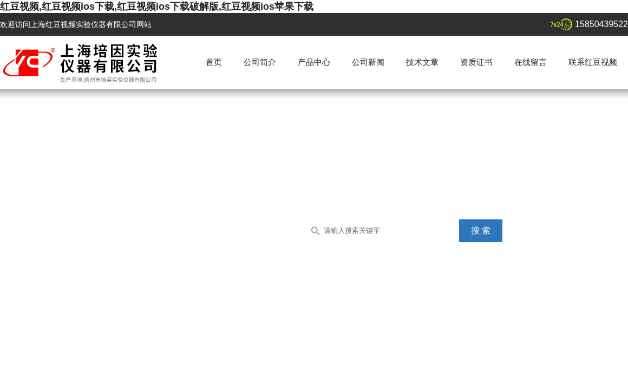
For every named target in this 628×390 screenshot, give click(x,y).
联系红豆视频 (592, 62)
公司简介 (260, 62)
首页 (214, 62)
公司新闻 (368, 62)
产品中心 (314, 62)
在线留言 (530, 62)
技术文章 (422, 62)
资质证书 (476, 62)
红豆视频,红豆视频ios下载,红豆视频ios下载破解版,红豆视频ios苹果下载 (156, 6)
